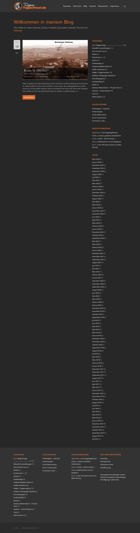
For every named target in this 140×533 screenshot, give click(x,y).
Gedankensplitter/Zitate (101, 66)
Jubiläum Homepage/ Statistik (103, 75)
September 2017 (98, 375)
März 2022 (96, 244)
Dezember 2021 (98, 253)
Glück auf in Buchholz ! (36, 70)
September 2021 (98, 260)
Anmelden (104, 458)
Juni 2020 (95, 293)
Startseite (67, 6)
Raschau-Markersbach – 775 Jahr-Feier (106, 88)
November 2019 (98, 311)
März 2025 (96, 183)
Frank (94, 136)
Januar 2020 (96, 305)
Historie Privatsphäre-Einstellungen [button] (113, 477)
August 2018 (96, 351)
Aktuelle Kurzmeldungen (101, 48)
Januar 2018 (96, 366)
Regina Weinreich (42, 74)
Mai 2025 (95, 180)
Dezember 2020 (98, 281)
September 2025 (98, 171)
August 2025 (96, 174)
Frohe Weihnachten (99, 115)
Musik (94, 85)
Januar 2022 (96, 250)
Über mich (77, 6)
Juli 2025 (95, 177)
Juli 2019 (95, 320)
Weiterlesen (28, 97)
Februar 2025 (97, 186)
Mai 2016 (95, 412)
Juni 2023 (95, 217)
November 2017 (98, 372)
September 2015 (98, 433)
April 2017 (95, 384)
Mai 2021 (95, 269)
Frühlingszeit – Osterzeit (101, 109)
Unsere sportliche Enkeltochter (110, 136)
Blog (85, 6)
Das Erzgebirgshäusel (109, 133)
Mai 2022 (95, 241)
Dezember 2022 (98, 232)
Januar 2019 (96, 336)
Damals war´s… (29, 76)
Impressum (114, 6)
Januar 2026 (96, 162)
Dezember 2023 (98, 211)
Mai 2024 (95, 202)
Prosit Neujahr (97, 112)
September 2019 (98, 317)
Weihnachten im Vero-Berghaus (109, 142)
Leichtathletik (97, 82)
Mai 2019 (95, 326)
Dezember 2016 (98, 393)
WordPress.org (105, 468)
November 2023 (98, 214)
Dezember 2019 (98, 308)
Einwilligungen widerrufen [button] (109, 480)
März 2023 (96, 223)
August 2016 (96, 402)
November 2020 (98, 284)
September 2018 (98, 348)
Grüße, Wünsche (98, 69)
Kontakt (92, 6)
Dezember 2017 (98, 369)
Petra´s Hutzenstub (99, 118)
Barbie (94, 54)
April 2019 (95, 329)
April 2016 (95, 415)
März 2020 (96, 299)
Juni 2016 (95, 409)
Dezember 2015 (98, 424)
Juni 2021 (95, 266)
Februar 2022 (97, 247)
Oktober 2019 (97, 314)
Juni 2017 (95, 381)
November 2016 (98, 396)
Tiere (94, 94)
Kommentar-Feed (106, 465)
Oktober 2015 (97, 430)
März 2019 (96, 333)
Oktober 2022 (97, 235)
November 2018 (98, 342)
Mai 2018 (95, 357)
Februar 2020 (97, 302)
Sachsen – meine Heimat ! (101, 91)
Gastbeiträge (96, 63)
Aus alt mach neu (98, 51)
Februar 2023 (97, 226)
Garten (94, 60)
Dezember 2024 (98, 193)
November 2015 (98, 427)
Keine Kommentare (72, 76)
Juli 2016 (95, 406)
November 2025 (98, 168)
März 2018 (96, 360)
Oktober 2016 (97, 399)
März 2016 (96, 418)
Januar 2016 (96, 421)
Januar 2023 (96, 229)
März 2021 (96, 272)
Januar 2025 (96, 189)
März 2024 (96, 205)
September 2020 (98, 287)
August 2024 (96, 199)
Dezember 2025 (98, 165)
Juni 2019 (95, 323)
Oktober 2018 (97, 345)
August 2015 (96, 436)
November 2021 (98, 256)
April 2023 (95, 220)
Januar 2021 (96, 278)
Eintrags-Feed (105, 461)
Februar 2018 (97, 363)
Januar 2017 (96, 390)
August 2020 (96, 290)
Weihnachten (97, 97)
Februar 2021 (97, 275)
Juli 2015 (95, 439)
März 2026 (96, 159)
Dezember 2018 (98, 339)
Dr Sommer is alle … (99, 121)
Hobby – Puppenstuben (100, 72)
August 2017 (96, 378)
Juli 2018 (95, 354)
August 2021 (96, 262)
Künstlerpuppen (98, 79)
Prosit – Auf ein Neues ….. (107, 139)
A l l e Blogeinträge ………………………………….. (49, 76)
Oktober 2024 (97, 196)
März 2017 (96, 387)
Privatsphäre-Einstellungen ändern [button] (112, 475)
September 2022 (98, 238)
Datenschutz (103, 6)
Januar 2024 (96, 208)
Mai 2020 (95, 296)
